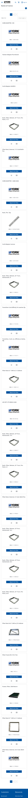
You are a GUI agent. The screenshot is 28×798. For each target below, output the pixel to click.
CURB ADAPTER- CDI (8, 23)
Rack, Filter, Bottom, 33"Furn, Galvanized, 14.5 (11, 529)
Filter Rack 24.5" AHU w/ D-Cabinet (12, 623)
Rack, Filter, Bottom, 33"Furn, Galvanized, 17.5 (11, 434)
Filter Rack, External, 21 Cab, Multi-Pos (13, 497)
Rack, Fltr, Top (6, 212)
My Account (4, 796)
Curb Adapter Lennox (8, 244)
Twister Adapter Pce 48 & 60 (10, 54)
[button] (11, 49)
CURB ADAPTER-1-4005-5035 (10, 181)
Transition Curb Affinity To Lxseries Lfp (13, 307)
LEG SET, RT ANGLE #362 (9, 402)
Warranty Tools (19, 796)
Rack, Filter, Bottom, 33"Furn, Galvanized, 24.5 (11, 561)
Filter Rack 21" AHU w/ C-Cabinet (12, 370)
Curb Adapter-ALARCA (8, 86)
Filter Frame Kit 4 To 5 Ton (10, 655)
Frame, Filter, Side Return (10, 686)
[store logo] (7, 2)
